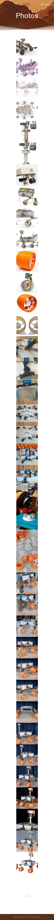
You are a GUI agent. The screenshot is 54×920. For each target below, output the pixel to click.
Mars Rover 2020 (16, 4)
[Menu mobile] (46, 4)
